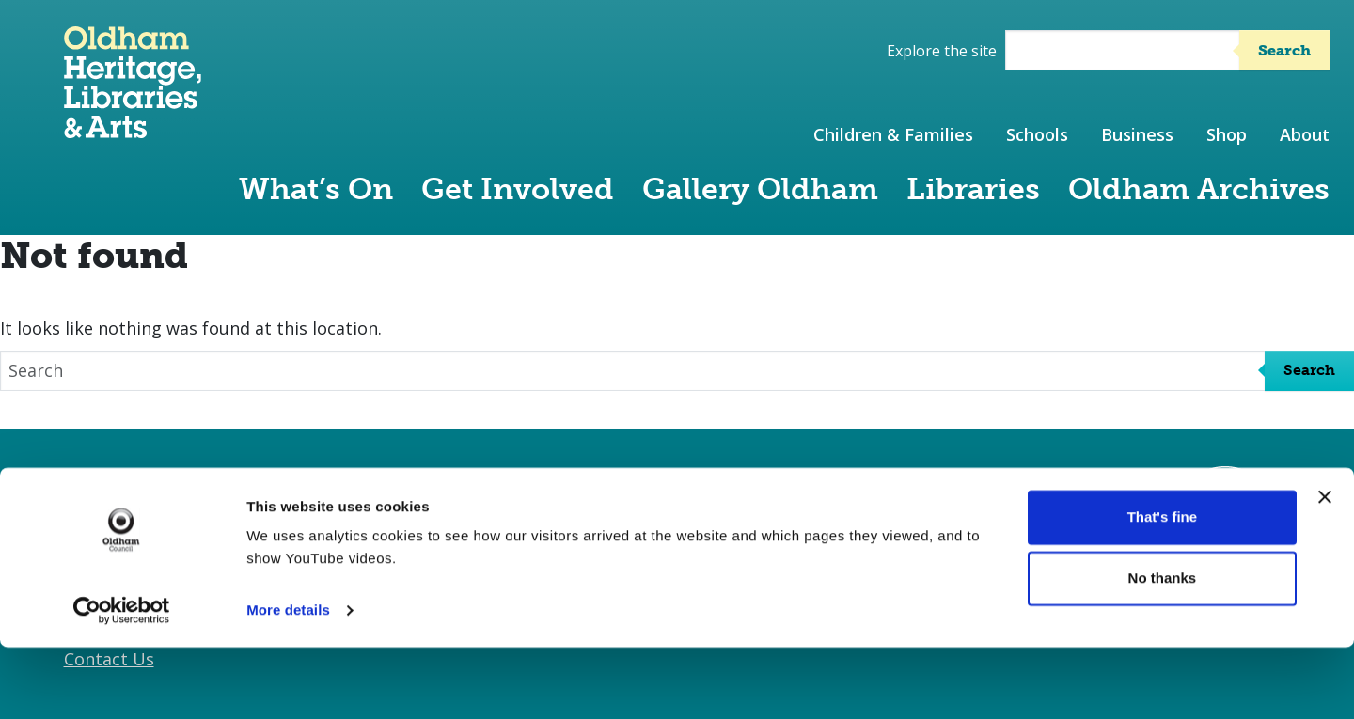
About (1305, 134)
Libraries (973, 189)
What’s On (316, 189)
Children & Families (893, 134)
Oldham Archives (1199, 189)
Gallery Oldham (760, 189)
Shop (1226, 134)
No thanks (1162, 650)
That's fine (1162, 589)
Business (1137, 134)
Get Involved (517, 189)
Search (1284, 50)
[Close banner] (1324, 568)
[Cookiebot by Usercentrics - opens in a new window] (121, 682)
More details (288, 682)
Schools (1037, 134)
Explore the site (942, 50)
